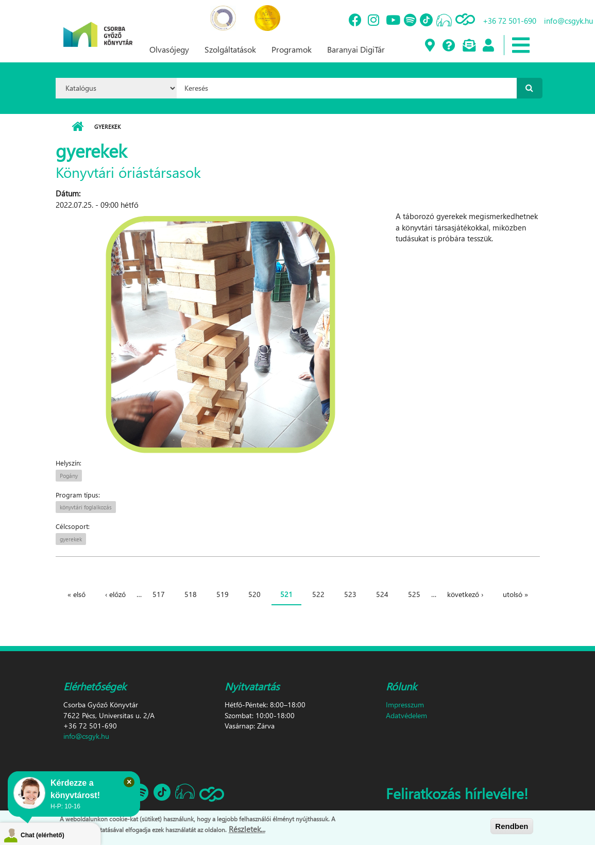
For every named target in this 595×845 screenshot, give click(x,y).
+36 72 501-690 (509, 20)
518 (190, 594)
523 (350, 594)
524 (382, 594)
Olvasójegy (169, 49)
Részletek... (247, 830)
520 (254, 594)
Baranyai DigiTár (356, 49)
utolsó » (515, 594)
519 (222, 594)
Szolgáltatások (230, 49)
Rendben (511, 826)
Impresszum (405, 704)
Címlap (77, 127)
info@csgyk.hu (86, 736)
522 (318, 594)
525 (414, 594)
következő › (465, 594)
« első (76, 594)
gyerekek (71, 539)
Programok (291, 49)
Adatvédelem (406, 715)
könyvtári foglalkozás (86, 507)
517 (158, 594)
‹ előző (115, 594)
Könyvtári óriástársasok (128, 171)
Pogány (69, 475)
